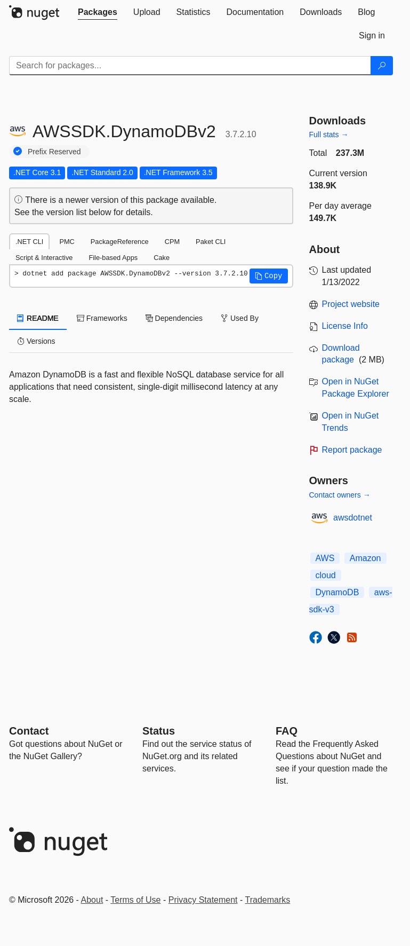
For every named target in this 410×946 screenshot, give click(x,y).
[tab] (97, 12)
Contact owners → (340, 495)
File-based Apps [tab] (113, 258)
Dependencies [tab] (174, 318)
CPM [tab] (172, 242)
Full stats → (329, 134)
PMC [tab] (66, 242)
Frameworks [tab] (102, 318)
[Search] (382, 65)
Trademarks (268, 899)
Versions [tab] (36, 341)
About (92, 899)
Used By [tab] (240, 318)
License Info (345, 325)
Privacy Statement (203, 899)
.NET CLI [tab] (29, 242)
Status (158, 731)
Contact (29, 731)
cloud (326, 575)
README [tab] (38, 318)
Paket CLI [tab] (211, 242)
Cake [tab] (162, 258)
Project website (351, 304)
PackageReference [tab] (120, 242)
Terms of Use (135, 899)
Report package (352, 449)
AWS (325, 558)
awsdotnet (352, 517)
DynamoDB (337, 592)
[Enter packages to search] (190, 65)
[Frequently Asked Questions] (287, 731)
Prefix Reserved (54, 151)
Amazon (365, 558)
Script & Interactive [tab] (44, 258)
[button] (269, 276)
